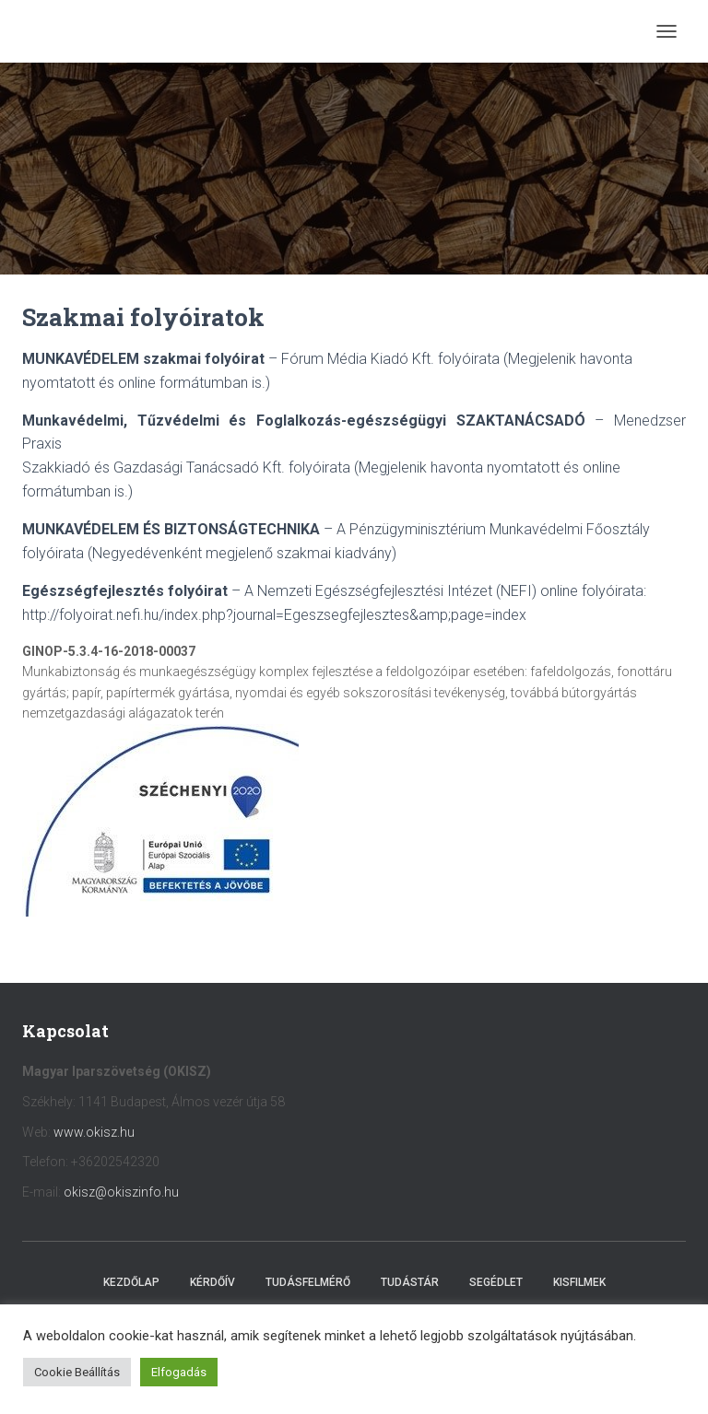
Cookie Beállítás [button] (77, 1372)
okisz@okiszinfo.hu (121, 1192)
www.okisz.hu (94, 1132)
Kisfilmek (579, 1282)
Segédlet (496, 1282)
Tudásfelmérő (308, 1282)
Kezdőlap (131, 1282)
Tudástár (410, 1282)
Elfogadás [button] (178, 1372)
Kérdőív (212, 1282)
